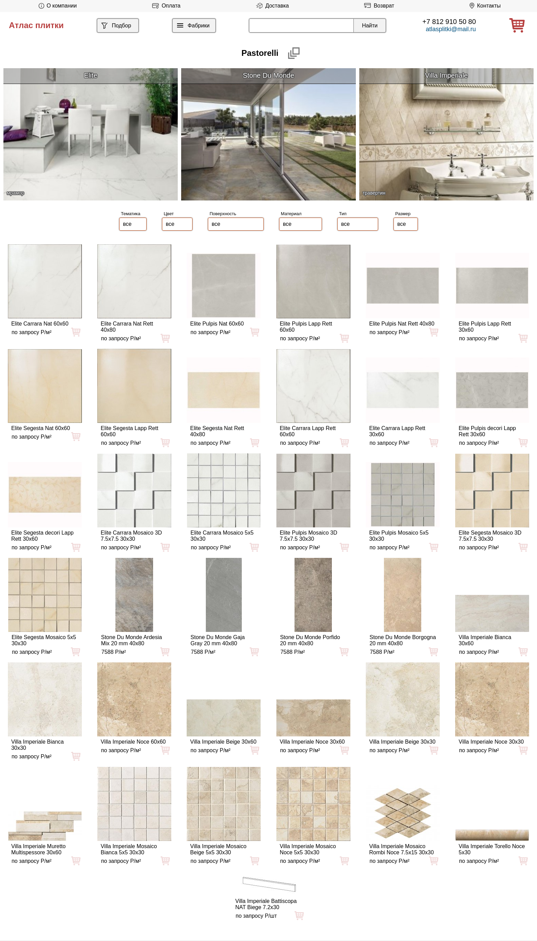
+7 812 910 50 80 (449, 21)
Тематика (130, 213)
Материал (291, 213)
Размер (403, 213)
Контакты (484, 5)
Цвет (169, 213)
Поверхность (223, 213)
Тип (343, 213)
